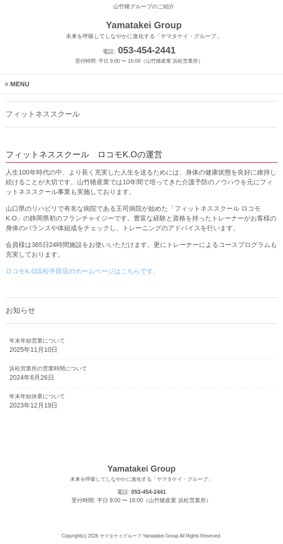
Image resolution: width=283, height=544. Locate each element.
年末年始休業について (37, 396)
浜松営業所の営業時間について (48, 368)
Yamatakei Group (141, 473)
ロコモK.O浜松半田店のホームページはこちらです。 (83, 271)
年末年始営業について (37, 340)
